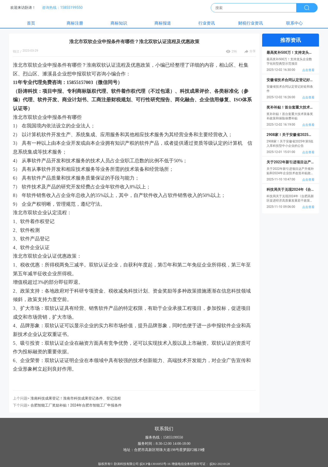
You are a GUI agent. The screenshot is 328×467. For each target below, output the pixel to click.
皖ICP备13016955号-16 (155, 464)
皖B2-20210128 (220, 464)
